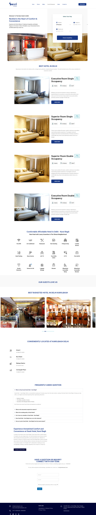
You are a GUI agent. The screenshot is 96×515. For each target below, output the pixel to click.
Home (33, 4)
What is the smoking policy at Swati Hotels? (25, 412)
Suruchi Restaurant (51, 4)
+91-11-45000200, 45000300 (19, 510)
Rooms (38, 4)
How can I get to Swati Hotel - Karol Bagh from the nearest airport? (30, 421)
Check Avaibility (67, 38)
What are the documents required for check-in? (26, 409)
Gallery (43, 4)
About (58, 4)
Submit (39, 488)
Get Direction (66, 510)
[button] (42, 331)
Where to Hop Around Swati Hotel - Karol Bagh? (26, 389)
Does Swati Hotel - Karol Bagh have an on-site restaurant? (28, 418)
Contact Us (64, 4)
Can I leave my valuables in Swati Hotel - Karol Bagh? (27, 415)
